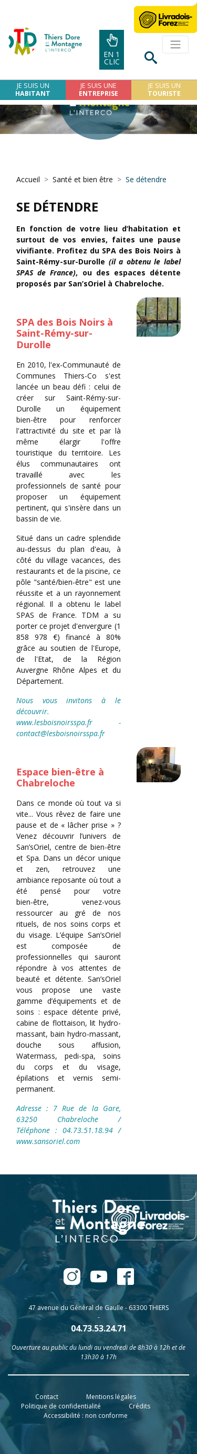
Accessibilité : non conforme (86, 1415)
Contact (46, 1396)
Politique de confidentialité (61, 1406)
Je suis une (98, 89)
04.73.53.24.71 (99, 1328)
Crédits (139, 1406)
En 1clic (111, 50)
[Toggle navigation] (175, 44)
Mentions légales (111, 1396)
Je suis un (33, 89)
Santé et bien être (83, 179)
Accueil (28, 179)
